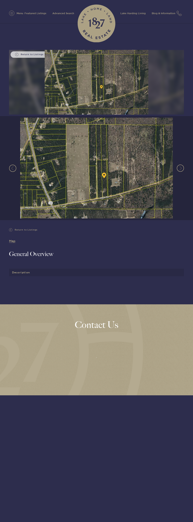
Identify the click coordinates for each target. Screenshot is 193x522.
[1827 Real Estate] (96, 23)
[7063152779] (180, 13)
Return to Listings (23, 230)
